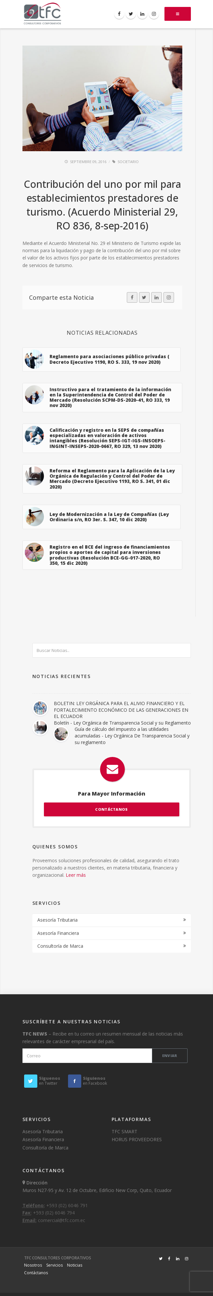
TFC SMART (124, 1131)
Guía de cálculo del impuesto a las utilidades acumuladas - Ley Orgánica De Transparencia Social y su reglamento (132, 735)
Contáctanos (36, 1273)
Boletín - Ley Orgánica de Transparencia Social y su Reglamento (122, 723)
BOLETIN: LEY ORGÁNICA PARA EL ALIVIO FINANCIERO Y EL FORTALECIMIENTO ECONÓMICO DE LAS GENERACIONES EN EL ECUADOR (121, 709)
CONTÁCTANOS (111, 809)
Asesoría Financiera (58, 933)
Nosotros (33, 1265)
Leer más (76, 875)
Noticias (74, 1265)
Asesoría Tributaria (57, 920)
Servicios (54, 1265)
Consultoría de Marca (60, 946)
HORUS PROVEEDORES (137, 1139)
